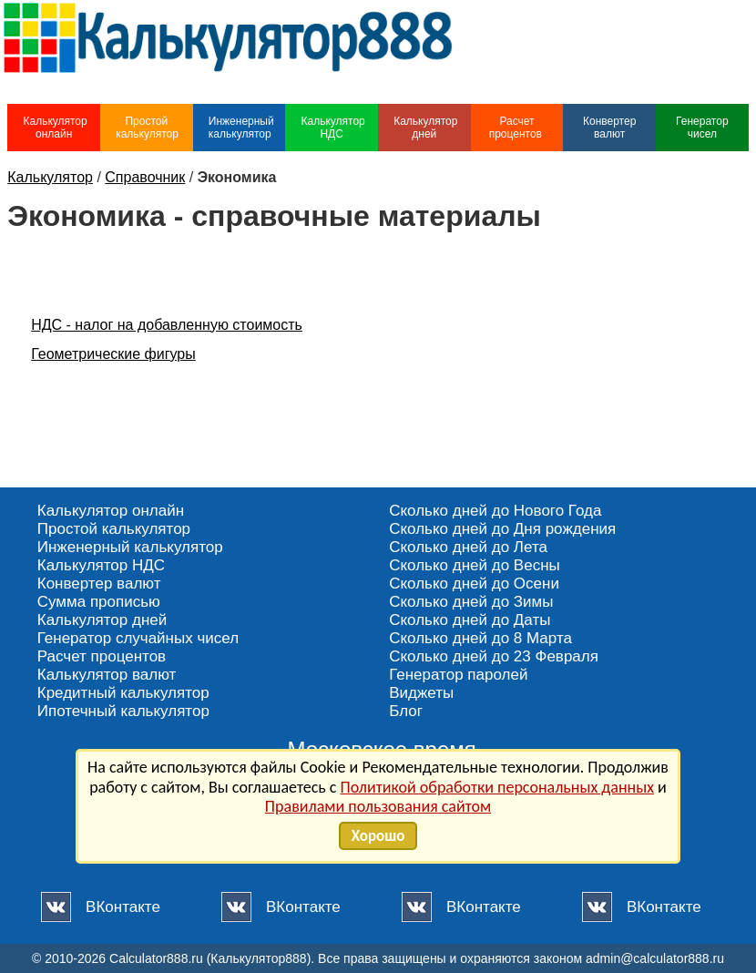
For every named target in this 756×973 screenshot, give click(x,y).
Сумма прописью (98, 601)
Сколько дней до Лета (468, 547)
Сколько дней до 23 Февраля (493, 656)
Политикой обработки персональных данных (497, 787)
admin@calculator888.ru (655, 958)
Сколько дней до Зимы (471, 601)
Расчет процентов (517, 127)
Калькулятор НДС (332, 127)
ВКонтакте (123, 907)
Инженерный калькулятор (241, 127)
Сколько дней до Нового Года (495, 510)
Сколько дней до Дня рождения (502, 529)
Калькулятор (50, 177)
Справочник (145, 177)
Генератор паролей (458, 674)
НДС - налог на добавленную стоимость (166, 325)
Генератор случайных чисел (138, 638)
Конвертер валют (609, 127)
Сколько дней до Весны (474, 565)
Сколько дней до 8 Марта (480, 638)
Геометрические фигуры (113, 354)
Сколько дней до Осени (474, 583)
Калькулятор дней (425, 127)
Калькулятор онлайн (55, 127)
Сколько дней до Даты (469, 620)
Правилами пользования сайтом (378, 806)
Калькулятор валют (107, 674)
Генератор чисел (702, 127)
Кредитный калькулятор (123, 693)
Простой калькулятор (147, 127)
